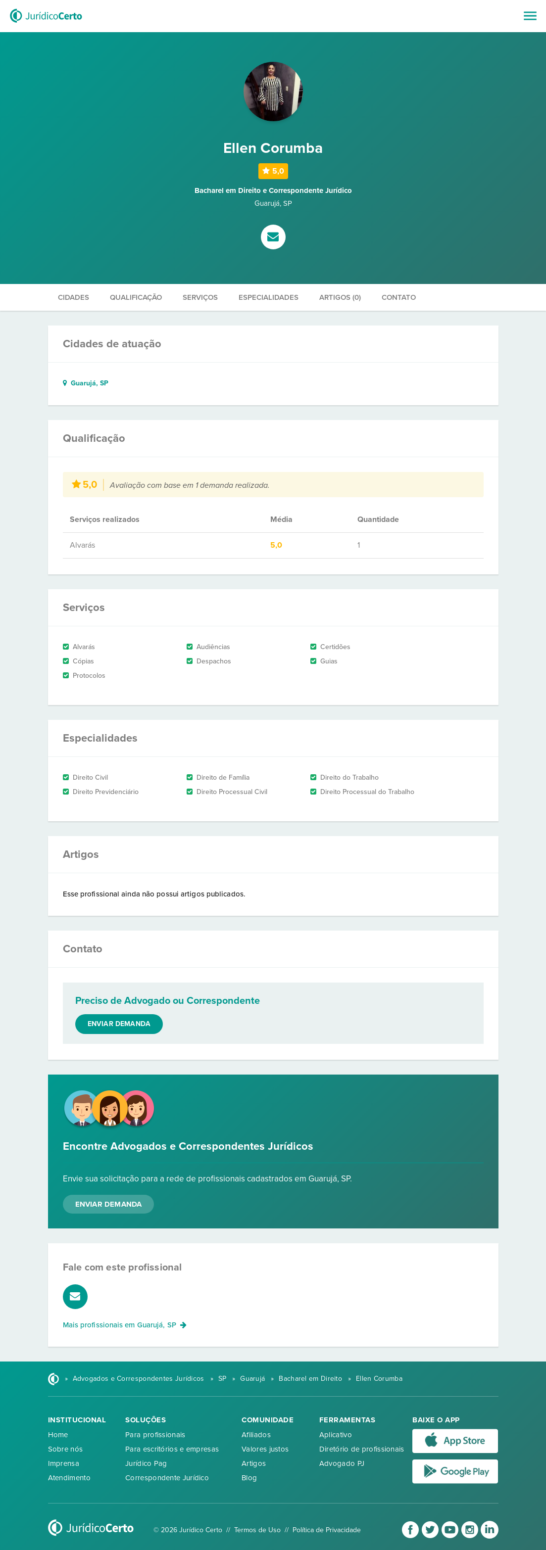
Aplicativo (335, 1434)
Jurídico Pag (146, 1463)
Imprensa (63, 1463)
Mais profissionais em (125, 1324)
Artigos (254, 1463)
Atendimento (69, 1477)
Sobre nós (65, 1449)
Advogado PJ (341, 1463)
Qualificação (136, 297)
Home (58, 1434)
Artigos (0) (340, 297)
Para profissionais (155, 1434)
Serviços (200, 297)
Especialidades (268, 297)
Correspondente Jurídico (167, 1477)
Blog (249, 1477)
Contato (399, 297)
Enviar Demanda (108, 1204)
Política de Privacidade (327, 1530)
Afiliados (256, 1434)
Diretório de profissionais (361, 1449)
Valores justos (265, 1449)
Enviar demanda (119, 1024)
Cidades (73, 297)
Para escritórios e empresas (172, 1449)
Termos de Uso (257, 1530)
